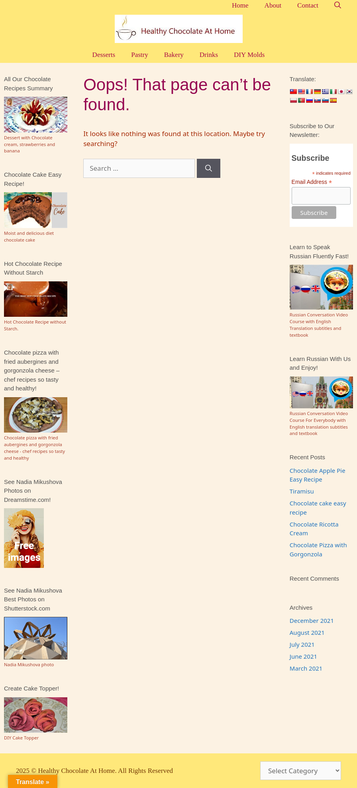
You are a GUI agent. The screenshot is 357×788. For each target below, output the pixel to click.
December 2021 (312, 620)
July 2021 (302, 644)
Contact (307, 5)
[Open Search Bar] (337, 5)
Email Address (312, 182)
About (273, 5)
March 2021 (306, 668)
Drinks (209, 55)
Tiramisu (302, 491)
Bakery (174, 55)
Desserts (104, 55)
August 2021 (307, 632)
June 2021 (303, 656)
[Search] (208, 168)
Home (240, 5)
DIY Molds (249, 55)
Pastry (139, 55)
